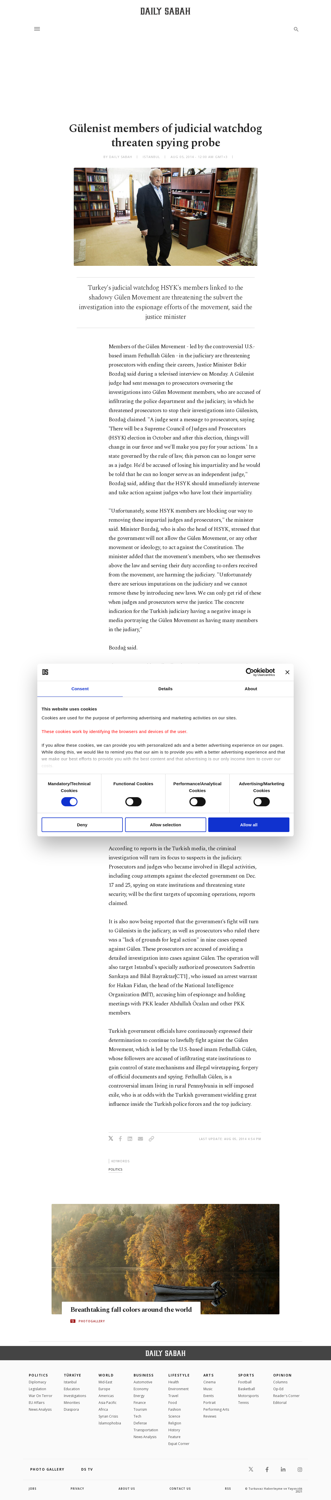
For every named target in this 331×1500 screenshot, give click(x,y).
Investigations (75, 1395)
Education (72, 1388)
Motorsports (248, 1395)
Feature (174, 1436)
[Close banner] (287, 672)
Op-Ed (278, 1388)
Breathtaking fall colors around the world (133, 1309)
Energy (139, 1395)
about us (127, 1489)
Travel (173, 1395)
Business (144, 1375)
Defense (140, 1423)
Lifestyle (179, 1375)
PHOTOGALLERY (92, 1321)
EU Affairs (36, 1402)
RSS (228, 1489)
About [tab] (251, 688)
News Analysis (40, 1409)
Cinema (209, 1382)
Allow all (249, 824)
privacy (77, 1489)
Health (173, 1382)
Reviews (209, 1416)
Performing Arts (216, 1409)
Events (208, 1395)
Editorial (280, 1402)
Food (172, 1402)
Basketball (246, 1388)
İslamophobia (110, 1423)
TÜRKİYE (72, 1375)
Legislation (37, 1388)
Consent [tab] (80, 688)
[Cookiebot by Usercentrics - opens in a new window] (250, 672)
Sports (246, 1375)
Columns (280, 1382)
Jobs (33, 1489)
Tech (137, 1416)
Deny (82, 824)
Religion (174, 1423)
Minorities (72, 1402)
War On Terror (40, 1395)
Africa (103, 1409)
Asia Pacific (108, 1402)
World (106, 1375)
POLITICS (38, 1375)
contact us (180, 1489)
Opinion (282, 1375)
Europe (104, 1388)
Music (208, 1388)
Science (174, 1416)
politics (115, 1169)
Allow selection (165, 824)
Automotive (143, 1382)
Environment (178, 1388)
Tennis (243, 1402)
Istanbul (70, 1382)
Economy (141, 1388)
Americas (106, 1395)
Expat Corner (178, 1443)
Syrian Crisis (108, 1416)
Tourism (140, 1409)
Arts (208, 1375)
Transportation (146, 1430)
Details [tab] (165, 688)
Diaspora (71, 1409)
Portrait (209, 1402)
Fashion (174, 1409)
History (174, 1430)
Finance (140, 1402)
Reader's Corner (286, 1395)
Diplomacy (37, 1382)
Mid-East (105, 1382)
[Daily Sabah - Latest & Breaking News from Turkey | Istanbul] (165, 11)
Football (245, 1382)
